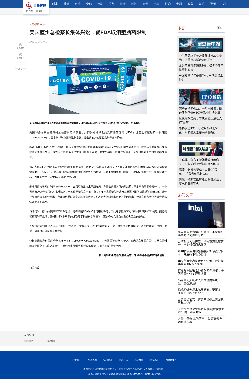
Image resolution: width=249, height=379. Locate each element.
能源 (145, 3)
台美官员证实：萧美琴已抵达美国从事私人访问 (201, 301)
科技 (134, 3)
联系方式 (123, 359)
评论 (168, 3)
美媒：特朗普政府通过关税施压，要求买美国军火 (200, 181)
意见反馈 (139, 359)
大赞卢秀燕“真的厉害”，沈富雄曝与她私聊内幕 (200, 320)
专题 (179, 3)
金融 (100, 3)
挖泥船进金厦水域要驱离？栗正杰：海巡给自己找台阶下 (201, 291)
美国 (37, 24)
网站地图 (92, 359)
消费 (111, 3)
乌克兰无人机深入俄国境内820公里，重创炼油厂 (199, 282)
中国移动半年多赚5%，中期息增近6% (201, 77)
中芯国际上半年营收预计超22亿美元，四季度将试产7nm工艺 (200, 57)
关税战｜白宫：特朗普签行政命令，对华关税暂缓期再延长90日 (199, 161)
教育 (190, 3)
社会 (43, 24)
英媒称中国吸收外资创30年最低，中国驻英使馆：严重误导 (201, 272)
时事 (55, 3)
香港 (66, 3)
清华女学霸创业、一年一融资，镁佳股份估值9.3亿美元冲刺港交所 (200, 110)
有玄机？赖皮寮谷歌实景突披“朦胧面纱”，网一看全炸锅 (201, 311)
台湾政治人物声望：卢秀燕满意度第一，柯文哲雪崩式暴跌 (201, 243)
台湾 (78, 3)
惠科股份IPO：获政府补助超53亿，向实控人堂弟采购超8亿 (199, 130)
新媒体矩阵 (171, 359)
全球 (89, 3)
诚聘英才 (107, 359)
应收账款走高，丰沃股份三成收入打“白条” (200, 120)
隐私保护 (154, 359)
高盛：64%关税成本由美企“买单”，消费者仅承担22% (198, 171)
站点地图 (28, 341)
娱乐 (202, 3)
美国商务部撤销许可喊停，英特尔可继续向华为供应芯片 (201, 233)
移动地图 (51, 341)
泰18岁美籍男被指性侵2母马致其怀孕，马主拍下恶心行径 (200, 253)
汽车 (156, 3)
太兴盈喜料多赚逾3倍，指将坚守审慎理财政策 (201, 67)
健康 (123, 3)
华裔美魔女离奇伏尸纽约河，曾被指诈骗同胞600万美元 (201, 262)
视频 (213, 3)
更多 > (221, 27)
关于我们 (76, 359)
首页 (31, 24)
